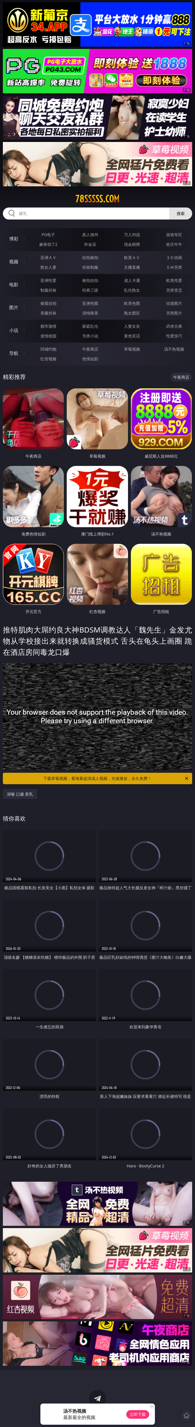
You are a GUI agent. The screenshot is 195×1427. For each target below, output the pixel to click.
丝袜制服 (90, 267)
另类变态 (174, 290)
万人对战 (132, 234)
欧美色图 (132, 303)
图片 (13, 307)
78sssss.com (97, 199)
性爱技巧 (174, 336)
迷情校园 (48, 336)
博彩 (13, 239)
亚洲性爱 (48, 280)
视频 (13, 261)
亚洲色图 (90, 303)
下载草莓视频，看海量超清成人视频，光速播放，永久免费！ (116, 778)
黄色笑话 (132, 336)
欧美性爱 (174, 280)
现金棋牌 (132, 244)
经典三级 (90, 290)
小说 (13, 330)
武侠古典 (174, 326)
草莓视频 (132, 349)
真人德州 (90, 234)
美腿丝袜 (48, 313)
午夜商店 (90, 349)
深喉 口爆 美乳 (20, 794)
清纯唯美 (90, 313)
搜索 (181, 213)
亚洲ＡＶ (48, 257)
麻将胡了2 (48, 244)
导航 (13, 353)
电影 (13, 284)
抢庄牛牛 (174, 244)
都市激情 (48, 326)
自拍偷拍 (90, 257)
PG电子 (48, 234)
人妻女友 (132, 326)
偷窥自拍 (48, 303)
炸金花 (90, 244)
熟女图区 (132, 313)
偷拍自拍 (90, 280)
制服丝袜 (48, 290)
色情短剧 (90, 358)
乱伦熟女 (132, 290)
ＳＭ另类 (174, 267)
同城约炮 (48, 349)
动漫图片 (174, 303)
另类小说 (90, 336)
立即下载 (138, 1414)
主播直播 (132, 267)
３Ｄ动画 (174, 257)
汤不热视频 (174, 349)
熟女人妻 (48, 267)
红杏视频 (48, 358)
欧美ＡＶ (132, 257)
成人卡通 (132, 280)
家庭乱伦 (90, 326)
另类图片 (174, 313)
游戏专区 (174, 234)
